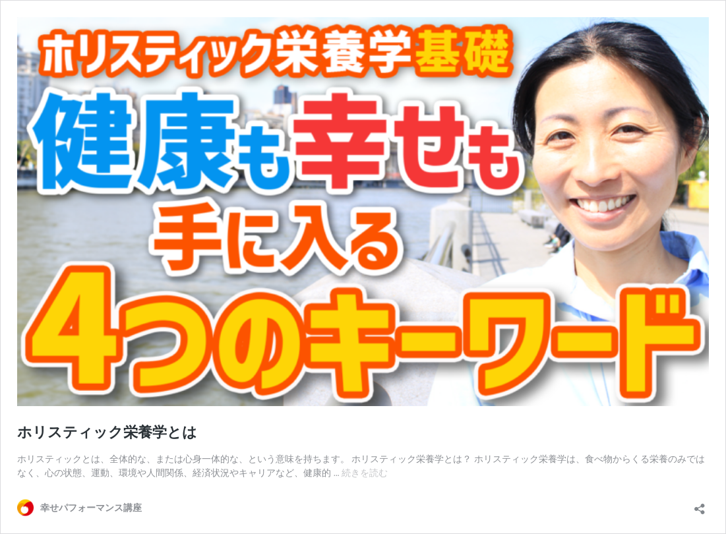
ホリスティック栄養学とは (107, 432)
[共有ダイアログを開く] (699, 504)
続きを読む (365, 472)
